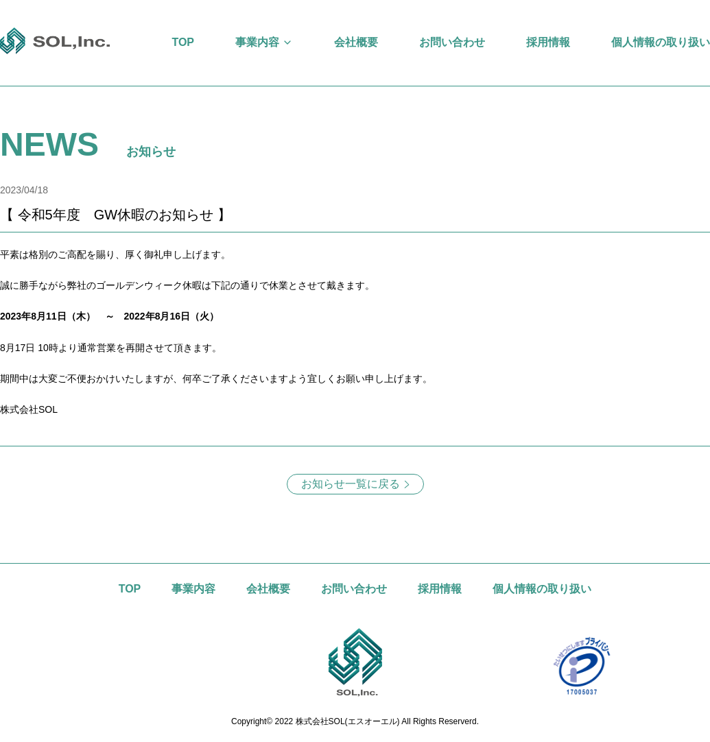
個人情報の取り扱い (660, 42)
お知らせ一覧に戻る (350, 484)
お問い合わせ (452, 42)
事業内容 (257, 42)
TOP (182, 42)
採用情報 (548, 42)
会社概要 (356, 42)
